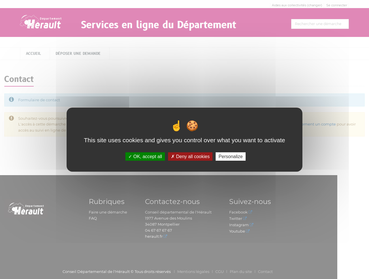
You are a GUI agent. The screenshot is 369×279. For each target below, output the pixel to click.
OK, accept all (145, 156)
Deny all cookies (190, 156)
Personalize (231, 156)
